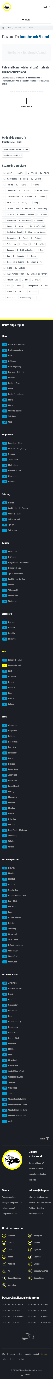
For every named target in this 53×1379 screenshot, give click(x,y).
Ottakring (9, 819)
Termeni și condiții (36, 1213)
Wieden (8, 846)
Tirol (9, 28)
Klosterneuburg (11, 1021)
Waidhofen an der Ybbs (14, 1115)
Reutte (8, 698)
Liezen (7, 388)
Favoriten (9, 747)
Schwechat (9, 1088)
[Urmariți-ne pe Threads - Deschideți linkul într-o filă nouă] (13, 1243)
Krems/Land (10, 1032)
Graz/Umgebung (11, 366)
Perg (7, 912)
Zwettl (7, 1121)
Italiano (5, 1359)
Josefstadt (9, 775)
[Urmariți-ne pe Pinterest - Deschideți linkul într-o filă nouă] (13, 1264)
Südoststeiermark (12, 410)
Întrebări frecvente (36, 1168)
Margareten (9, 797)
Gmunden (9, 884)
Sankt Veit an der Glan (13, 579)
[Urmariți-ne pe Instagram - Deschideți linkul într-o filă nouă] (39, 1236)
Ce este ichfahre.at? (36, 1163)
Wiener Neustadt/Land (14, 1099)
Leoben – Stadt (11, 383)
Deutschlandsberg (12, 350)
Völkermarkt (10, 590)
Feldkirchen (9, 551)
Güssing (8, 454)
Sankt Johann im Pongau (15, 508)
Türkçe (19, 1354)
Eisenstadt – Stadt (12, 443)
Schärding (9, 928)
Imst (7, 671)
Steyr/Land (9, 934)
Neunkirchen (10, 1065)
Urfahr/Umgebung (12, 945)
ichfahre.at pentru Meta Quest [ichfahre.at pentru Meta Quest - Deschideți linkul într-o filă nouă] (39, 1322)
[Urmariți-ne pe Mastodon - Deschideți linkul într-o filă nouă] (13, 1285)
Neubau (8, 813)
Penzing (8, 824)
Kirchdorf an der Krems (14, 895)
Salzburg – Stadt (11, 513)
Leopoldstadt (10, 786)
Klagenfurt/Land (11, 568)
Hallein (8, 502)
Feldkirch (9, 639)
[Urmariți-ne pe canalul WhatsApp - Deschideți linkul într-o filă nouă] (39, 1271)
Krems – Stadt (10, 1038)
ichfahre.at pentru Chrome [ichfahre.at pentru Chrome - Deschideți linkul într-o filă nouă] (12, 1304)
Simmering (9, 835)
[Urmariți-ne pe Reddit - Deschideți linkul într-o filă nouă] (13, 1257)
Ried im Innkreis (11, 917)
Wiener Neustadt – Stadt (14, 1104)
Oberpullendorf (11, 476)
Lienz (7, 693)
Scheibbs (9, 1082)
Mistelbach (9, 1060)
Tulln (7, 1093)
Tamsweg (8, 525)
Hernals (8, 758)
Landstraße (9, 780)
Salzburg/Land (11, 519)
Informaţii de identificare (38, 1197)
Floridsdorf (9, 753)
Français (27, 1354)
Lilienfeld (9, 1043)
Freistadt (8, 879)
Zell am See (9, 530)
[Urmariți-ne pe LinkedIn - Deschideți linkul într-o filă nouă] (39, 1264)
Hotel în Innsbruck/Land (12, 155)
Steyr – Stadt (10, 939)
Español (36, 1354)
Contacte (32, 1179)
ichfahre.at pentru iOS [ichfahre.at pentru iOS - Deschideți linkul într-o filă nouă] (10, 1322)
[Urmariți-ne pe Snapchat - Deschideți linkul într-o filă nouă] (39, 1257)
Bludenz (8, 627)
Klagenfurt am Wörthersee (15, 562)
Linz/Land (9, 906)
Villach (8, 584)
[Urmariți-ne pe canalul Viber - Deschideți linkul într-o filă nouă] (39, 1278)
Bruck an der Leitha (12, 988)
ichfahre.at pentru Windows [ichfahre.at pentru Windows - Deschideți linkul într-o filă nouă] (13, 1316)
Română (44, 1354)
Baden (7, 994)
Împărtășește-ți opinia (37, 1174)
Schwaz (8, 704)
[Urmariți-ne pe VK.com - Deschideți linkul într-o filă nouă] (13, 1271)
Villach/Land (10, 595)
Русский (11, 1354)
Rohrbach (9, 923)
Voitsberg (9, 416)
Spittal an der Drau (12, 573)
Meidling (8, 808)
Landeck (8, 687)
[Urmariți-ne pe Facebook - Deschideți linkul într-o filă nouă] (13, 1236)
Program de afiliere (9, 1213)
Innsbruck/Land (20, 28)
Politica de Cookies (36, 1208)
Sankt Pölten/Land (12, 1077)
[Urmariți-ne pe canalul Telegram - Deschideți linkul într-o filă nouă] (13, 1278)
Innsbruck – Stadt (12, 660)
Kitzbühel (9, 676)
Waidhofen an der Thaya (14, 1110)
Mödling (8, 1049)
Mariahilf (8, 802)
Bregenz (8, 622)
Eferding (8, 873)
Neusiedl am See (11, 470)
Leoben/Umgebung (12, 394)
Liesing (8, 791)
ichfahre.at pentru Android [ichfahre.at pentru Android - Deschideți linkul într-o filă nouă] (38, 1316)
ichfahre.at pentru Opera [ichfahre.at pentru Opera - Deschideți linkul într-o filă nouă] (37, 1310)
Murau (7, 405)
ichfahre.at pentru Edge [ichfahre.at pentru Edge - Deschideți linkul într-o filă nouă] (11, 1310)
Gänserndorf (10, 1005)
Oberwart (8, 481)
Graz (7, 355)
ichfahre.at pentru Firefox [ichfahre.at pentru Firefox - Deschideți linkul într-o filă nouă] (38, 1304)
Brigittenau (9, 730)
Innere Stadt (10, 769)
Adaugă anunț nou (9, 1197)
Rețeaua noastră (8, 1208)
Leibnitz (8, 377)
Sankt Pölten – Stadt (13, 1071)
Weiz (7, 422)
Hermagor (9, 557)
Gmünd (8, 999)
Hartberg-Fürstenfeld (13, 372)
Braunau (8, 868)
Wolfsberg (9, 601)
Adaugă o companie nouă (12, 1202)
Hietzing (8, 764)
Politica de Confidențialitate (40, 1202)
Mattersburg (10, 465)
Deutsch (21, 1359)
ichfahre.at (20, 1370)
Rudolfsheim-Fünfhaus (14, 830)
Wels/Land (9, 961)
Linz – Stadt (9, 901)
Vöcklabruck (10, 950)
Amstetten (9, 983)
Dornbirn (8, 633)
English (13, 1359)
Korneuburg (10, 1027)
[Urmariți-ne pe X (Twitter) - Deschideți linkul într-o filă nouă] (39, 1250)
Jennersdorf (10, 459)
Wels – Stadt (10, 956)
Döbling (8, 736)
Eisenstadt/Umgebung (14, 448)
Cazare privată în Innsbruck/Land (15, 149)
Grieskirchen (10, 890)
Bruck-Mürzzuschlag (13, 344)
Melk (7, 1054)
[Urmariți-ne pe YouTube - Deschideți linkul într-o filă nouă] (39, 1243)
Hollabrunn (9, 1010)
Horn (7, 1016)
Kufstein (8, 682)
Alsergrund (9, 725)
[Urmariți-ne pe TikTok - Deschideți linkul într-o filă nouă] (13, 1250)
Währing (8, 841)
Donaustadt (9, 742)
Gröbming (9, 361)
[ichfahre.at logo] (7, 7)
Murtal (8, 400)
